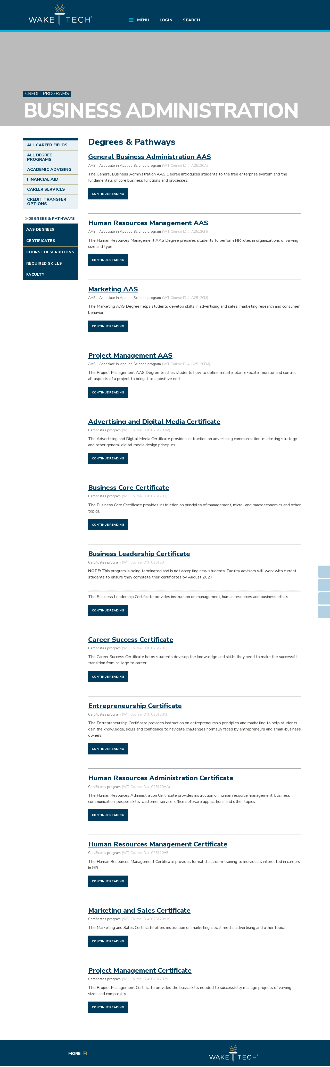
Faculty (35, 274)
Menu (143, 20)
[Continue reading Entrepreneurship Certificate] (108, 748)
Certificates (40, 240)
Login (166, 20)
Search (191, 20)
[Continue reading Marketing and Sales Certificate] (108, 941)
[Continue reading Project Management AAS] (108, 392)
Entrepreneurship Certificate (135, 705)
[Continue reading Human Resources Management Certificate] (108, 881)
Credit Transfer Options (46, 202)
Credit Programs (47, 94)
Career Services (46, 189)
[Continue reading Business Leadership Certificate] (108, 610)
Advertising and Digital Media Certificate (154, 421)
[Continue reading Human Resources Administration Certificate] (108, 815)
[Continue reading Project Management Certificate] (108, 1007)
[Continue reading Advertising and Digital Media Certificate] (108, 458)
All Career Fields (47, 145)
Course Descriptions (50, 252)
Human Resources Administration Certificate (160, 778)
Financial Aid (42, 179)
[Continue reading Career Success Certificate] (108, 676)
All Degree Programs (39, 157)
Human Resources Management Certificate (157, 844)
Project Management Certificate (140, 970)
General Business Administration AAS (149, 156)
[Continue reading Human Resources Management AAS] (108, 260)
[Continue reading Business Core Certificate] (108, 524)
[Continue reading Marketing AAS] (108, 326)
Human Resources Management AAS (148, 223)
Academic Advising (49, 169)
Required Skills (44, 263)
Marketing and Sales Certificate (139, 910)
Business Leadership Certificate (139, 553)
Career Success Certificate (130, 639)
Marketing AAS (113, 289)
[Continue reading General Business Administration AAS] (108, 193)
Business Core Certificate (128, 487)
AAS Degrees (40, 229)
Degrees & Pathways (51, 218)
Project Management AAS (130, 355)
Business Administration (160, 111)
